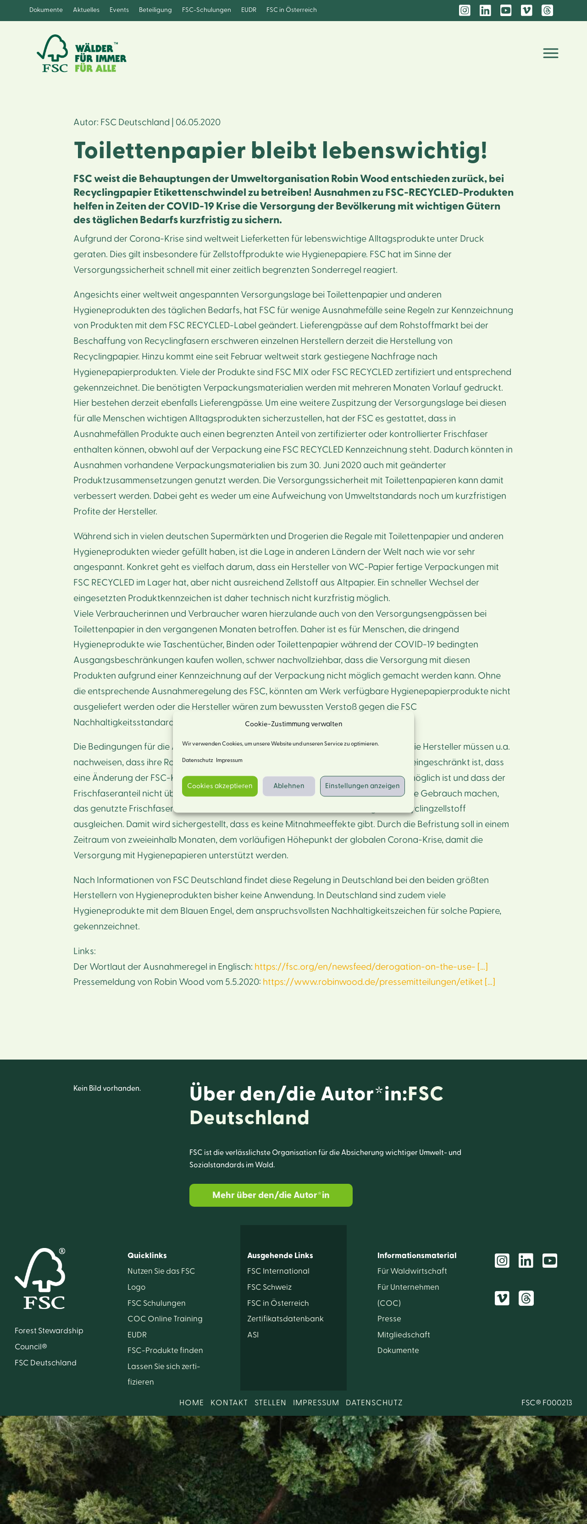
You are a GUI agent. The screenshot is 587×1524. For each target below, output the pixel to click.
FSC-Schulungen (206, 10)
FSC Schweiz (269, 1287)
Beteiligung (155, 10)
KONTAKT (229, 1403)
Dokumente (46, 10)
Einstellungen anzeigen (362, 786)
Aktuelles (86, 10)
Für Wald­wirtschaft (412, 1271)
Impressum (229, 760)
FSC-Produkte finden (165, 1350)
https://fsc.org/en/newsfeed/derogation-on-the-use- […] (371, 967)
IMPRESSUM (316, 1403)
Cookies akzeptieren (220, 786)
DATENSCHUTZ (374, 1403)
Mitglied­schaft (403, 1335)
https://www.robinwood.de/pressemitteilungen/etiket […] (379, 982)
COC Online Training (165, 1319)
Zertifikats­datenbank (285, 1319)
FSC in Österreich (291, 10)
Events (119, 10)
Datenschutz (197, 760)
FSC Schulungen (156, 1303)
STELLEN (271, 1403)
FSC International (278, 1271)
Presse (389, 1319)
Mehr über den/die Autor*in (271, 1195)
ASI (253, 1335)
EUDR (248, 10)
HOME (191, 1403)
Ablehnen (289, 786)
